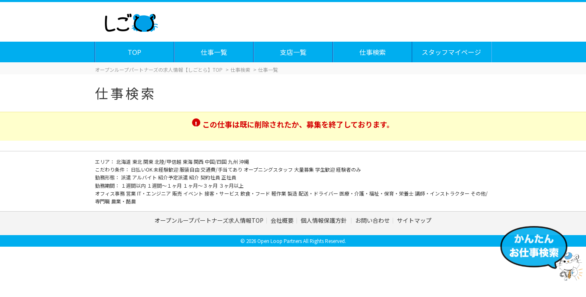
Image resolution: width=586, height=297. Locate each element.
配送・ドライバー (319, 193)
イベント (193, 193)
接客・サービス (222, 193)
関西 (199, 161)
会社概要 (282, 220)
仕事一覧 (214, 52)
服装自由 (190, 169)
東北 (137, 161)
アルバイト (145, 177)
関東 (148, 161)
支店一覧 (293, 52)
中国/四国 (216, 161)
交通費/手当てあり (222, 169)
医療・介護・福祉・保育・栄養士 (377, 193)
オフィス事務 (110, 193)
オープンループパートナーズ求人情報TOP (208, 220)
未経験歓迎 (167, 169)
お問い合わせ (372, 220)
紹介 (194, 177)
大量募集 (304, 169)
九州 (233, 161)
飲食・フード (255, 193)
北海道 (124, 161)
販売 (177, 193)
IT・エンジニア (154, 193)
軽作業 (279, 193)
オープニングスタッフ (269, 169)
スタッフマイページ (452, 52)
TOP (135, 52)
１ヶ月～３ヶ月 (201, 185)
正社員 (228, 177)
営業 (131, 193)
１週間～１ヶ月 (165, 185)
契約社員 (210, 177)
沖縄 (244, 161)
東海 (188, 161)
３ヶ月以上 (231, 185)
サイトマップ (414, 220)
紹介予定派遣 (173, 177)
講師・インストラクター (443, 193)
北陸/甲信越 (168, 161)
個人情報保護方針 (324, 220)
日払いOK (142, 169)
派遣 (126, 177)
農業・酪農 (123, 201)
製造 (293, 193)
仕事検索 (373, 52)
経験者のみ (348, 169)
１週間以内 (134, 185)
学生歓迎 (325, 169)
